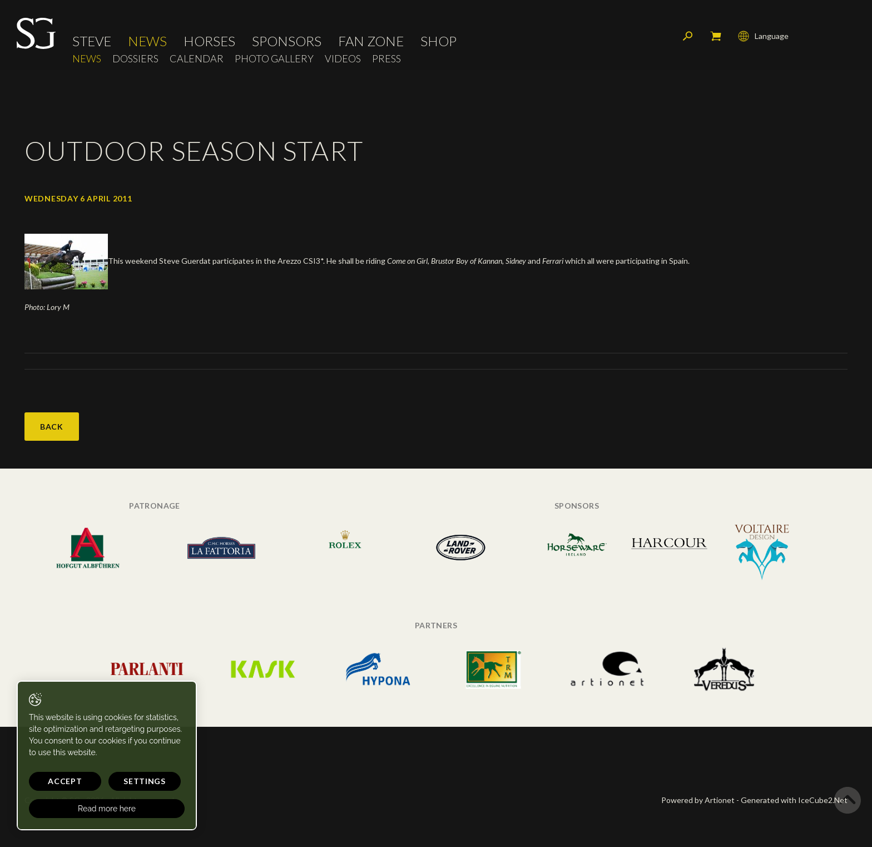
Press (386, 59)
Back (51, 426)
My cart (715, 36)
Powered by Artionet (698, 800)
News (147, 41)
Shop (438, 41)
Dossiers (135, 59)
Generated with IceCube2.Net (794, 800)
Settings (144, 781)
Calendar (197, 59)
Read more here (107, 808)
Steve (91, 41)
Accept (65, 781)
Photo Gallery (274, 59)
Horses (209, 41)
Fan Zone (371, 41)
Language (763, 36)
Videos (343, 59)
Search (687, 36)
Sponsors (286, 41)
